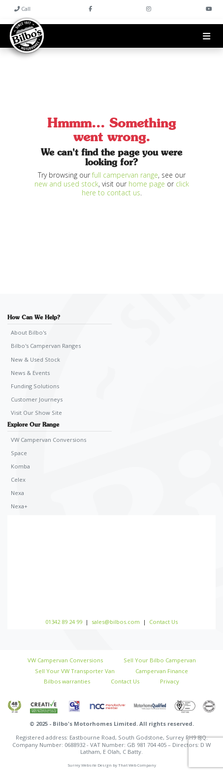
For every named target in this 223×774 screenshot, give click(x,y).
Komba (20, 466)
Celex (18, 479)
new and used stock (66, 183)
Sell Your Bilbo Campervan (160, 660)
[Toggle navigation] (206, 36)
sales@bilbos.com (116, 621)
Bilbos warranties (67, 681)
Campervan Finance (161, 671)
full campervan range (125, 175)
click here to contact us (135, 188)
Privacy (169, 681)
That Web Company (137, 765)
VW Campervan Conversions (48, 439)
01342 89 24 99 (63, 621)
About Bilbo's (28, 332)
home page (146, 183)
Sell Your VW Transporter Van (75, 671)
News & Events (30, 372)
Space (19, 453)
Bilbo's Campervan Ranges (46, 345)
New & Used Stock (35, 359)
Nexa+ (19, 506)
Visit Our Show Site (36, 412)
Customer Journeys (37, 399)
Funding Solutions (35, 386)
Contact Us (163, 621)
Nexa (17, 492)
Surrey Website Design (89, 765)
